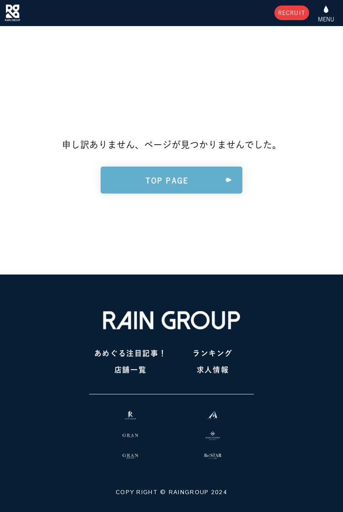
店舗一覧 (130, 369)
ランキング (213, 353)
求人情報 (213, 369)
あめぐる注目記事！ (130, 353)
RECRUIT (291, 13)
